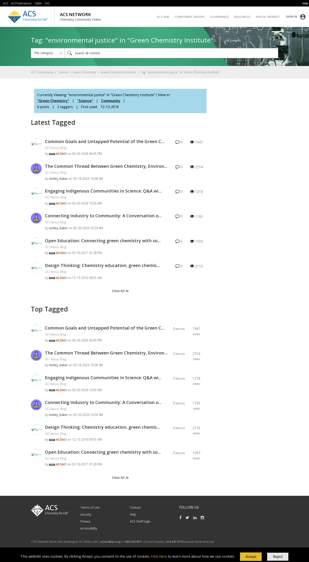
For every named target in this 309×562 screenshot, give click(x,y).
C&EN (38, 3)
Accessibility (88, 528)
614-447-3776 (175, 542)
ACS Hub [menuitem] (163, 17)
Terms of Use (90, 507)
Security (85, 514)
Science (63, 72)
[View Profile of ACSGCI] (61, 154)
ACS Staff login (140, 521)
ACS (5, 3)
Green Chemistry (84, 72)
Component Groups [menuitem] (189, 17)
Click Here (159, 556)
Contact (135, 507)
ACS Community (42, 72)
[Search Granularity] (48, 53)
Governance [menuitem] (219, 17)
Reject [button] (278, 556)
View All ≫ (120, 290)
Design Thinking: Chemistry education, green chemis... (102, 265)
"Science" (85, 100)
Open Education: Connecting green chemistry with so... (103, 241)
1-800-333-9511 (133, 542)
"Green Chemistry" (53, 100)
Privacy (85, 521)
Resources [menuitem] (242, 17)
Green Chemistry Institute (118, 72)
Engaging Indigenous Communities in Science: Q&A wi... (103, 191)
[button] (251, 556)
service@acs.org (110, 542)
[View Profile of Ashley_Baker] (58, 178)
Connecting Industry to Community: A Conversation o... (103, 216)
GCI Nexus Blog (55, 148)
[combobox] (171, 53)
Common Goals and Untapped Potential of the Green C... (104, 141)
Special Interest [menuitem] (268, 17)
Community (110, 100)
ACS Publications (21, 3)
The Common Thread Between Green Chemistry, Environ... (106, 166)
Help (133, 514)
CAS (46, 3)
